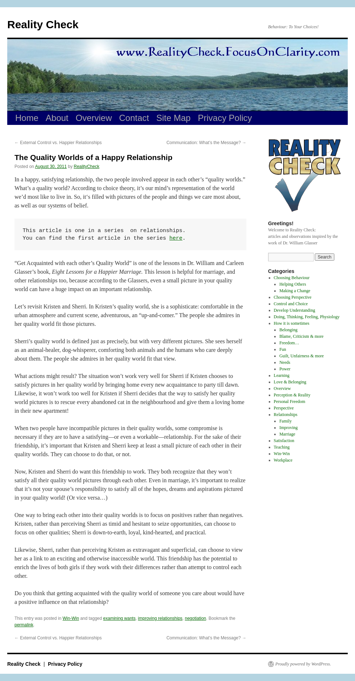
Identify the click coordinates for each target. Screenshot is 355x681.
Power (285, 368)
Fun (282, 349)
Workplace (283, 460)
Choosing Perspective (293, 297)
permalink (23, 624)
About (57, 118)
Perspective (284, 408)
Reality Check (43, 24)
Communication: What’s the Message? (206, 142)
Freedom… (289, 342)
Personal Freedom (289, 401)
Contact (134, 118)
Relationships (285, 414)
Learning (281, 375)
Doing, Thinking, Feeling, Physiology (307, 316)
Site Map (173, 118)
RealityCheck (87, 166)
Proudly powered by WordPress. (303, 664)
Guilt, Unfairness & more (301, 355)
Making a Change (294, 290)
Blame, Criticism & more (301, 336)
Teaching (282, 447)
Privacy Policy (225, 118)
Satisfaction (284, 440)
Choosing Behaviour (292, 277)
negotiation (195, 618)
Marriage (287, 434)
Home (26, 118)
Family (285, 421)
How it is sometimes (291, 323)
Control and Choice (291, 303)
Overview (94, 118)
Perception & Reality (292, 395)
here (176, 238)
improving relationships (160, 618)
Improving (288, 427)
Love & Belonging (290, 381)
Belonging (288, 329)
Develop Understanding (294, 310)
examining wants (119, 618)
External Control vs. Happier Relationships (58, 142)
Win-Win (71, 618)
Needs (284, 362)
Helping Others (292, 284)
